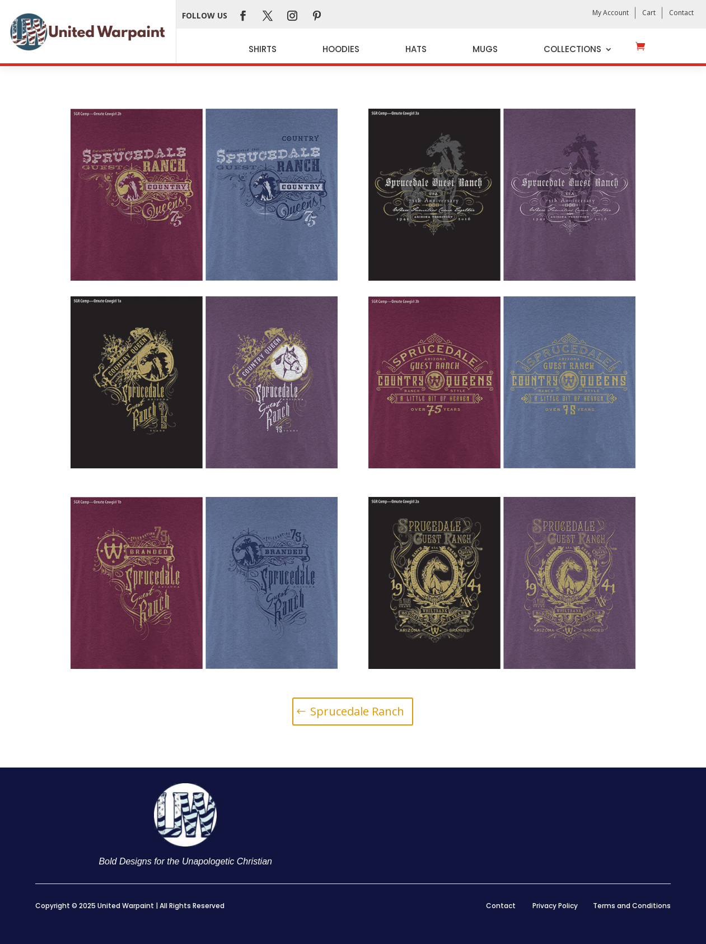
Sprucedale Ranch (357, 711)
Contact (681, 12)
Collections (572, 49)
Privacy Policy (555, 905)
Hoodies (340, 49)
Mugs (485, 49)
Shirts (263, 49)
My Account (610, 12)
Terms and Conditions (632, 905)
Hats (416, 49)
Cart (649, 12)
